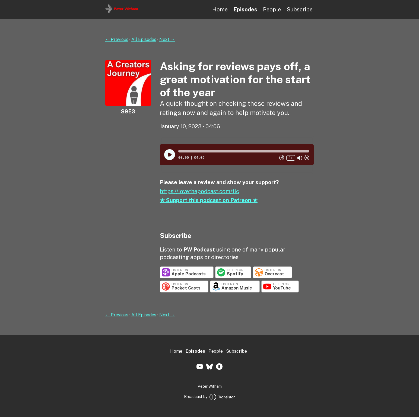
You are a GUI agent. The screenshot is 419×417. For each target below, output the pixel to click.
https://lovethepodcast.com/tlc (199, 191)
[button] (243, 151)
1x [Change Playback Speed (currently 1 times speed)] (291, 158)
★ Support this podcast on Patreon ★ (209, 200)
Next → (167, 39)
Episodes (245, 9)
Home (220, 9)
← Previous (116, 39)
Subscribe (300, 9)
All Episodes (143, 39)
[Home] (121, 11)
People (272, 9)
